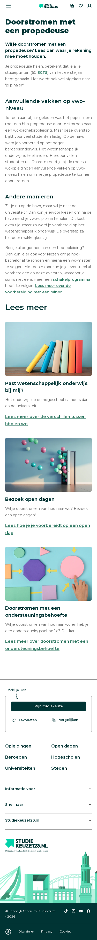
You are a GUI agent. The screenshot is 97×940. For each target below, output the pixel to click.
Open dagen (64, 746)
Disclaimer (26, 931)
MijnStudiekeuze (48, 706)
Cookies (65, 931)
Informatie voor (20, 788)
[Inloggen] (89, 5)
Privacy (47, 931)
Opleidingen (18, 746)
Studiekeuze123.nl (22, 820)
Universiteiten (20, 768)
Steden (59, 768)
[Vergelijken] (72, 5)
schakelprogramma (71, 279)
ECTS (42, 72)
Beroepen (16, 757)
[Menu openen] (8, 5)
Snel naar (14, 804)
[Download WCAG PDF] (8, 932)
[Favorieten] (80, 5)
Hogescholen (65, 757)
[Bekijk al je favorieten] (24, 720)
